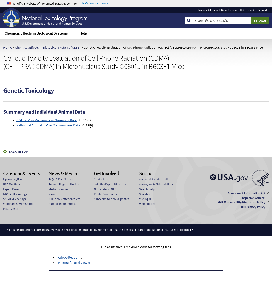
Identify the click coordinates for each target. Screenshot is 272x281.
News (52, 194)
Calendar (208, 10)
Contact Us (101, 179)
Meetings (11, 184)
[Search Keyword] (222, 20)
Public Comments (105, 194)
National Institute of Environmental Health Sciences (99, 230)
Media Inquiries (58, 189)
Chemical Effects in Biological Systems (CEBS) (48, 47)
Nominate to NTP (105, 189)
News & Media (229, 10)
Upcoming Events (14, 179)
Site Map (144, 194)
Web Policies (147, 204)
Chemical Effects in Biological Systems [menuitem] (36, 33)
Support (262, 10)
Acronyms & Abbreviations (156, 184)
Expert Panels (12, 189)
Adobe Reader (68, 257)
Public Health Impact (62, 204)
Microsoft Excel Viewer (74, 262)
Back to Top (18, 152)
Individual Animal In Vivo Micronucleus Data (48, 125)
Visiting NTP (146, 199)
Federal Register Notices (64, 184)
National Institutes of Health (170, 230)
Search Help (147, 189)
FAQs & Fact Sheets (61, 179)
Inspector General (253, 198)
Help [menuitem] (83, 33)
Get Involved (247, 10)
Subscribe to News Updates (111, 199)
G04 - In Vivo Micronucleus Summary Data (46, 120)
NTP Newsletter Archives (64, 199)
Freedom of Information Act (246, 193)
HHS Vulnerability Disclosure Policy (241, 202)
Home (7, 47)
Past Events (10, 209)
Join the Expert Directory (110, 184)
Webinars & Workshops (18, 204)
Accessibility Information (155, 179)
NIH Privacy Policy (253, 207)
